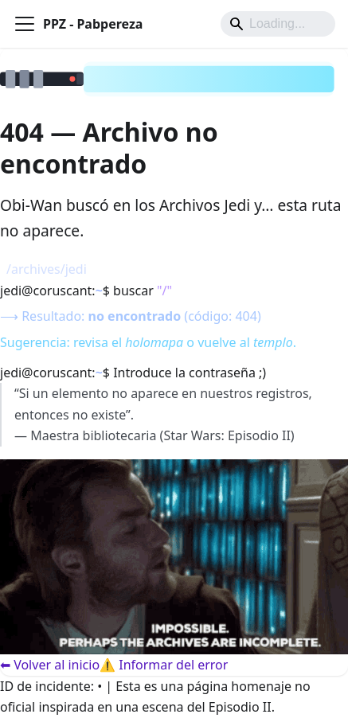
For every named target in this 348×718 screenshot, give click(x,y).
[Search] (278, 24)
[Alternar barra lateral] (25, 24)
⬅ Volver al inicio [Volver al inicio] (50, 664)
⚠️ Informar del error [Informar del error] (164, 664)
